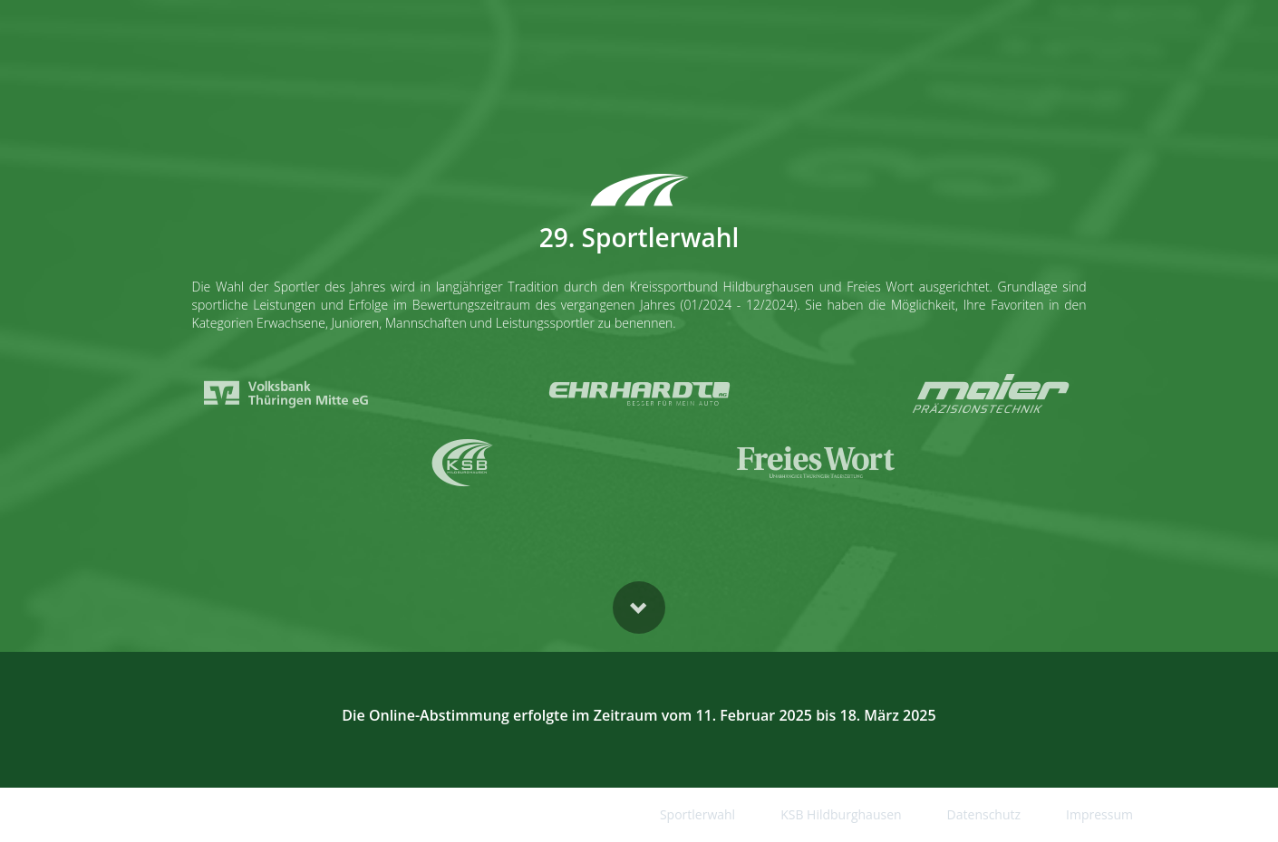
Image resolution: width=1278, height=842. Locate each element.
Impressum (1099, 814)
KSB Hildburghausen (840, 814)
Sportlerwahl (697, 814)
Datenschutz (984, 814)
